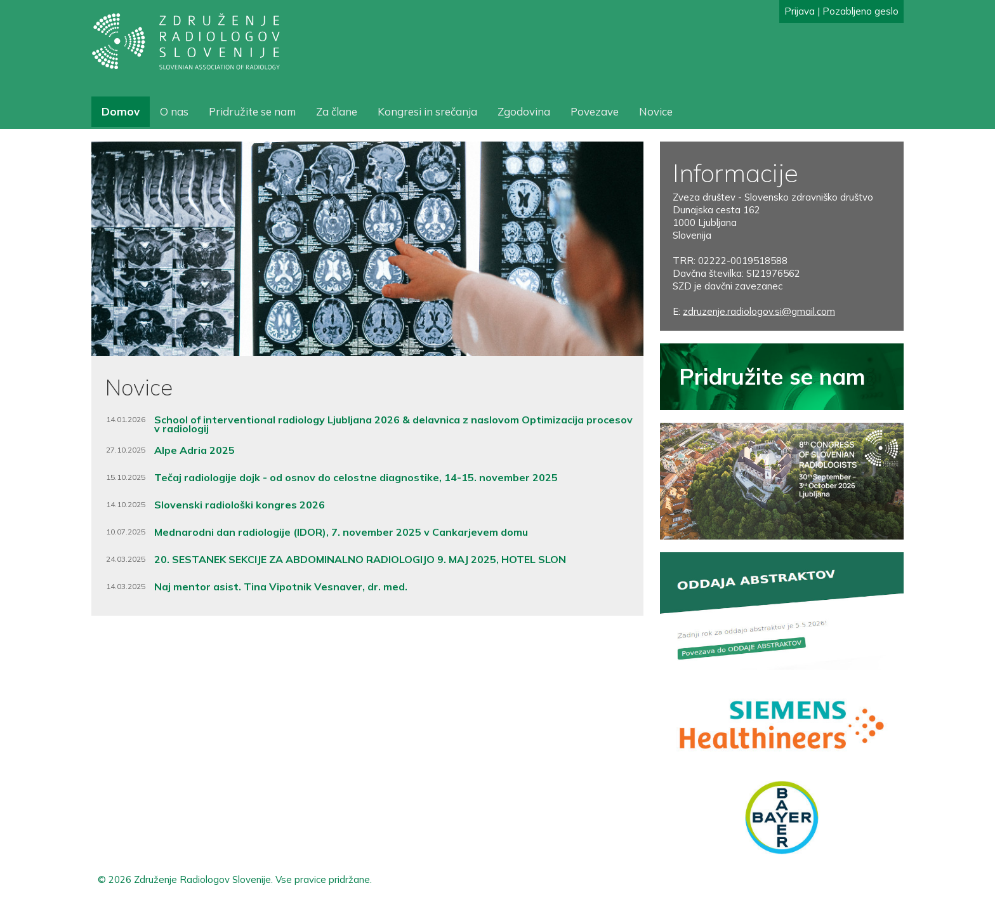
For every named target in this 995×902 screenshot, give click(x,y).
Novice (656, 111)
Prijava (799, 11)
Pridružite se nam (252, 111)
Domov (121, 111)
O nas (174, 111)
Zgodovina (524, 111)
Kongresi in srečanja (427, 111)
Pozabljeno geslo (860, 11)
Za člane (336, 111)
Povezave (594, 111)
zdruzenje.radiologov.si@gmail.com (759, 311)
